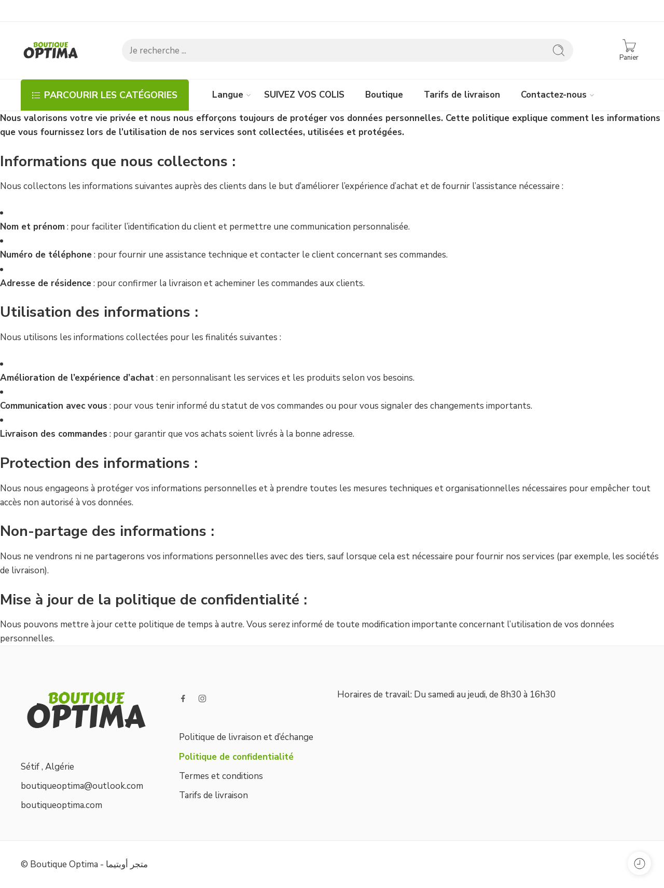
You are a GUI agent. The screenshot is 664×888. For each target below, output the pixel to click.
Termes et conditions (221, 776)
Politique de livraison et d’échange (246, 737)
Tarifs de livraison (462, 95)
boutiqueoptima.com (61, 805)
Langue (227, 95)
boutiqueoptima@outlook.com (82, 786)
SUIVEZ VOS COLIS (304, 95)
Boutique (384, 95)
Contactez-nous (554, 95)
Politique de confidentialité (236, 757)
